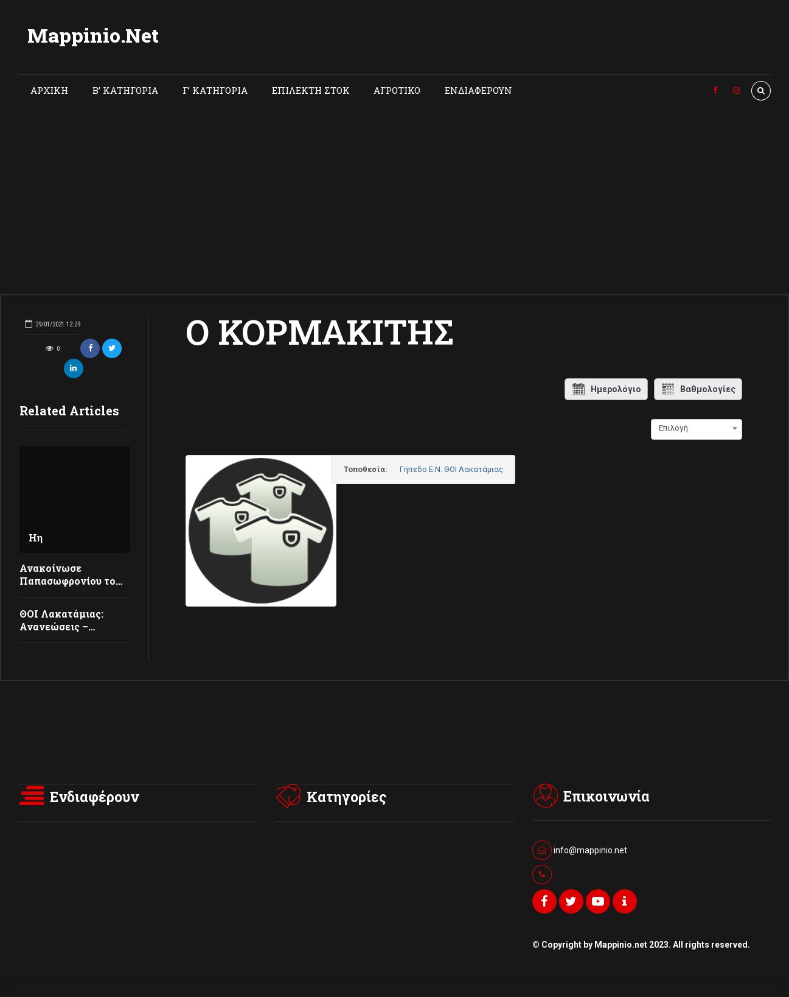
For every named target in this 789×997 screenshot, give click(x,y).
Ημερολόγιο (606, 389)
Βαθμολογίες (698, 389)
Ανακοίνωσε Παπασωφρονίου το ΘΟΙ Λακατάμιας (67, 581)
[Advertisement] (395, 203)
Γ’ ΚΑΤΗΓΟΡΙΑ (215, 90)
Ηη (36, 536)
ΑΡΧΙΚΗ (49, 90)
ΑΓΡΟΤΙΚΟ (397, 90)
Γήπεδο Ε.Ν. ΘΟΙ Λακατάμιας (475, 469)
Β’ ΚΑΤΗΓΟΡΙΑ (125, 90)
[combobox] (697, 428)
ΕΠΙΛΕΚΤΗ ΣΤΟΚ (311, 90)
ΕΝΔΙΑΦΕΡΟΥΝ (478, 90)
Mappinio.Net (93, 35)
